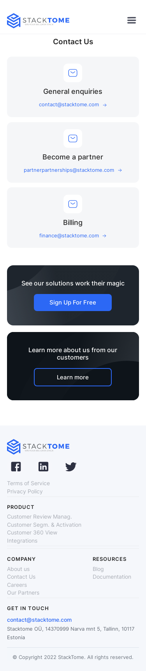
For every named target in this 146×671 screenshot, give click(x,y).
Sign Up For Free (72, 302)
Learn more (73, 377)
